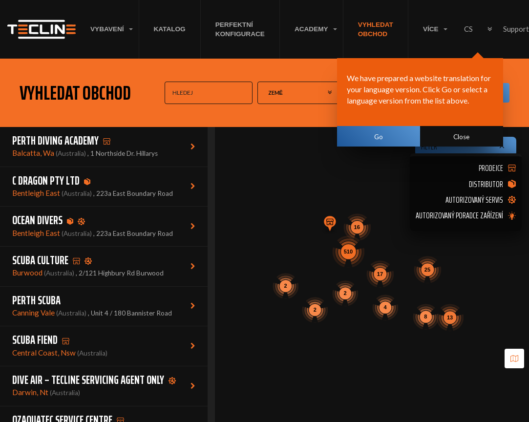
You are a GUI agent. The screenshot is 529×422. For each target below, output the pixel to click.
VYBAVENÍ (107, 29)
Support (516, 28)
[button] (329, 225)
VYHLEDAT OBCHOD (375, 29)
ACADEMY (311, 29)
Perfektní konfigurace (240, 29)
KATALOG (170, 29)
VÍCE (431, 29)
